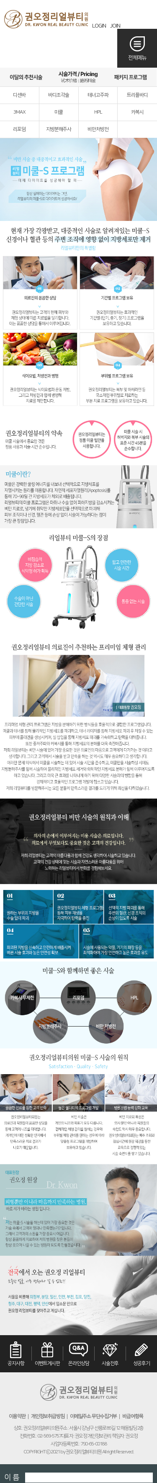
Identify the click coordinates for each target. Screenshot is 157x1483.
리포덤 (19, 129)
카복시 (137, 112)
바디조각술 (58, 95)
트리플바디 (137, 95)
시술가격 (78, 77)
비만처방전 (98, 129)
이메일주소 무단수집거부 (93, 1416)
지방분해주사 (58, 129)
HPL (98, 112)
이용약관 (17, 1416)
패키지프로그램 (130, 77)
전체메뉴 (137, 58)
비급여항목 (132, 1416)
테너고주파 (98, 95)
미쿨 (58, 112)
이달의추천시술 (26, 77)
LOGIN (99, 26)
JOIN (115, 26)
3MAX (19, 112)
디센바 (19, 95)
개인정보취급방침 (47, 1416)
